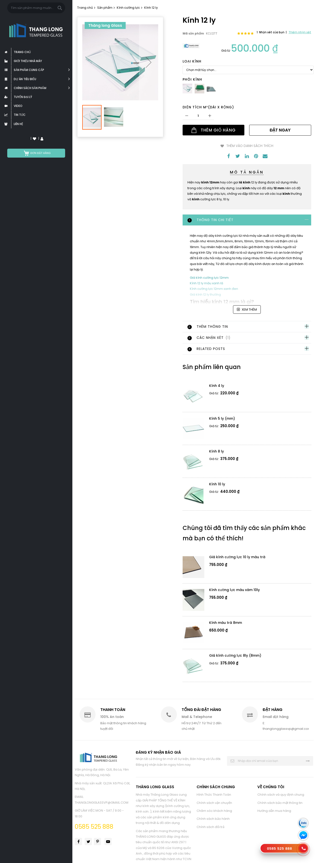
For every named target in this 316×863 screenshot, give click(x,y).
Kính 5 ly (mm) (222, 418)
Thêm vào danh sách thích (250, 145)
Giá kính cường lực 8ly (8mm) (235, 655)
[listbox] (248, 70)
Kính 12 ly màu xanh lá (206, 282)
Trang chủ (85, 7)
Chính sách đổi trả (210, 826)
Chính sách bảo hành (213, 818)
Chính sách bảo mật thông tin (279, 802)
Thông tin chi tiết (210, 219)
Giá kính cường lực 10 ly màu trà (237, 556)
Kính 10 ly (217, 483)
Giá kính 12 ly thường (205, 294)
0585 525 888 (94, 826)
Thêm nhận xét (300, 32)
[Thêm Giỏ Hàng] (214, 130)
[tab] (247, 219)
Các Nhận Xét (209, 337)
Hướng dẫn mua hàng (274, 810)
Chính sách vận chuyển (214, 802)
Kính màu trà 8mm (225, 622)
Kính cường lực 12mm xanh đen (214, 288)
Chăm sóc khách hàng (214, 810)
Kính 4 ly (216, 385)
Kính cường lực (128, 7)
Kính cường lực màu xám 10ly (234, 589)
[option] (187, 88)
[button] (148, 60)
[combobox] (36, 7)
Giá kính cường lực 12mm (209, 277)
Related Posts (206, 348)
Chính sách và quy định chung (280, 794)
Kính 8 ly (216, 450)
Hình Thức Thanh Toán (214, 794)
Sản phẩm (104, 7)
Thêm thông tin (207, 326)
